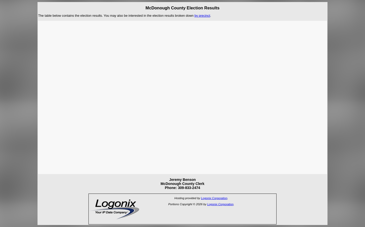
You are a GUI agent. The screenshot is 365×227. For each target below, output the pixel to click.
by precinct (202, 15)
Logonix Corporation (214, 198)
